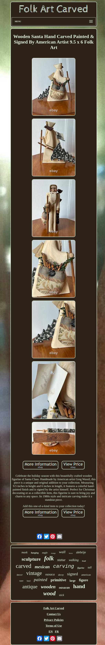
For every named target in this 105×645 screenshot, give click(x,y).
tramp (53, 553)
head (84, 561)
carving (63, 566)
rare (21, 581)
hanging (35, 552)
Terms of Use (54, 625)
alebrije (81, 552)
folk (49, 558)
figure (83, 580)
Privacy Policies (54, 620)
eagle (44, 552)
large (73, 580)
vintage (34, 573)
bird (28, 581)
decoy (61, 575)
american (86, 574)
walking (74, 560)
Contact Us (54, 614)
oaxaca (50, 574)
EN (51, 631)
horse (71, 553)
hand (79, 586)
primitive (58, 580)
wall (62, 552)
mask (25, 552)
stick (61, 595)
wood (49, 593)
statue (61, 560)
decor (20, 575)
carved (23, 566)
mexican (42, 566)
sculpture (31, 559)
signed (72, 574)
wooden (48, 586)
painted (40, 579)
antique (29, 586)
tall (90, 567)
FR (57, 631)
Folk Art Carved (54, 608)
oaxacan (64, 587)
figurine (80, 568)
